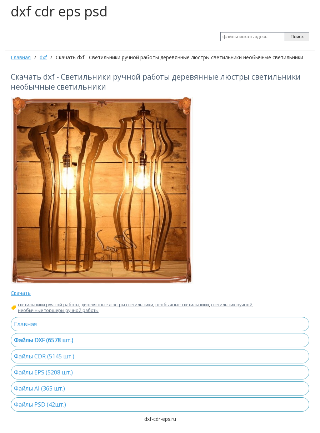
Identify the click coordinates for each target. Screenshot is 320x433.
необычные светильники (182, 305)
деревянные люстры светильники (117, 305)
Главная (21, 57)
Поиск (297, 36)
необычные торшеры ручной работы (58, 310)
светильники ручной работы (48, 305)
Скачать (21, 292)
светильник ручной (231, 305)
